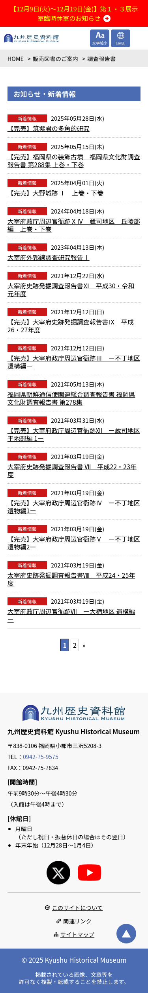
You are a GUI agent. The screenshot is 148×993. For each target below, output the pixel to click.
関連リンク (77, 921)
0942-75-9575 (40, 756)
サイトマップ (77, 934)
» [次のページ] (84, 645)
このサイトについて (77, 907)
